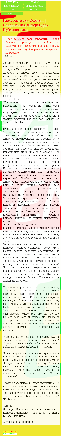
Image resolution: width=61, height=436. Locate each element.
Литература (12, 2)
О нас (12, 10)
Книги (11, 13)
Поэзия (35, 2)
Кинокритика (11, 6)
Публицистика (34, 6)
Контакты (34, 10)
